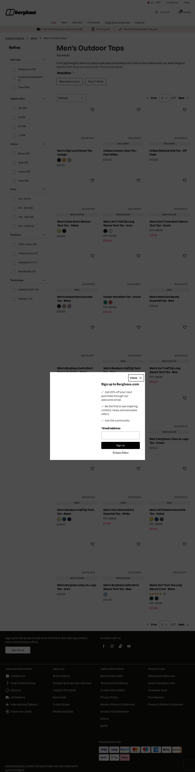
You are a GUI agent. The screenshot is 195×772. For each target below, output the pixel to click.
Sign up (120, 440)
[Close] (136, 373)
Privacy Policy (121, 447)
